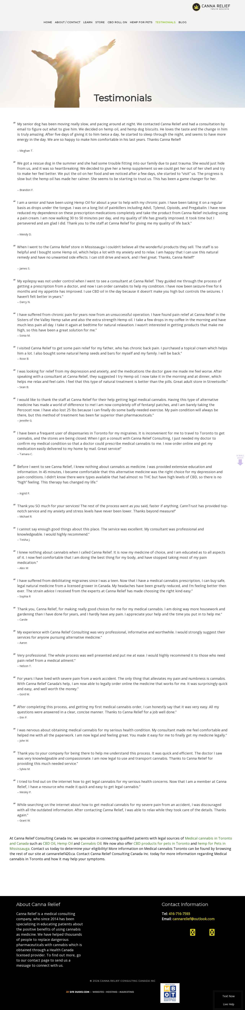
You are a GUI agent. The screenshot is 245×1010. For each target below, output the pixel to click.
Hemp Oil (65, 842)
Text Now (228, 996)
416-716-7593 (179, 913)
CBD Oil (49, 842)
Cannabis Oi (90, 842)
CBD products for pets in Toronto (162, 842)
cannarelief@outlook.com (193, 918)
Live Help (228, 1004)
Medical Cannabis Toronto (211, 6)
